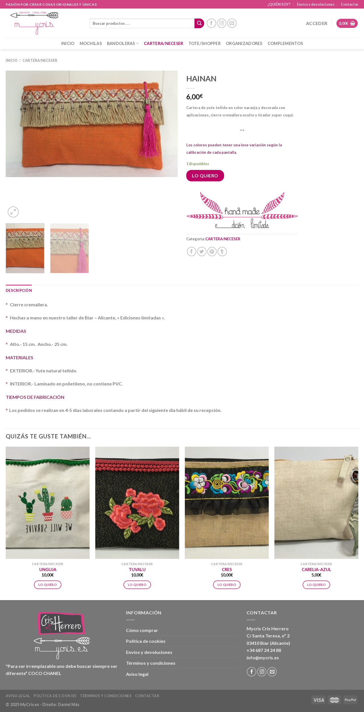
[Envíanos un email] (232, 23)
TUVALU (137, 569)
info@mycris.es (263, 657)
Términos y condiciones (150, 663)
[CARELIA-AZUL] (316, 503)
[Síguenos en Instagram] (221, 23)
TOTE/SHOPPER (205, 43)
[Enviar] (199, 23)
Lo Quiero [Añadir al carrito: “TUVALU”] (137, 584)
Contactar (349, 4)
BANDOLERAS (123, 43)
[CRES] (227, 503)
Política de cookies (146, 641)
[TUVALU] (137, 503)
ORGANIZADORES (244, 43)
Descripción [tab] (19, 290)
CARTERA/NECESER (163, 43)
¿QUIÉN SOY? (278, 4)
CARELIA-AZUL (316, 569)
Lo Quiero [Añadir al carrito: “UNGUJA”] (47, 584)
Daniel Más (68, 704)
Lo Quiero (205, 175)
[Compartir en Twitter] (201, 251)
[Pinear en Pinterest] (212, 251)
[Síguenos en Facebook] (211, 23)
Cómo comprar (142, 630)
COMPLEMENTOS (285, 43)
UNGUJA (47, 569)
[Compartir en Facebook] (191, 251)
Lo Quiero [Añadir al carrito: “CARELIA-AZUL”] (316, 584)
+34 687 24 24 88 (264, 650)
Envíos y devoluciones (315, 4)
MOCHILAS (91, 43)
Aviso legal (137, 674)
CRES (227, 569)
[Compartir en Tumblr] (222, 251)
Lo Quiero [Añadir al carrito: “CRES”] (227, 584)
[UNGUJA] (48, 503)
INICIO (68, 43)
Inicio (12, 60)
